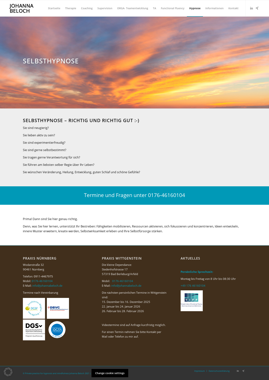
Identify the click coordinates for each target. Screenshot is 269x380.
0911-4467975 (43, 276)
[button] (8, 372)
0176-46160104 (166, 194)
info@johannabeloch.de (47, 285)
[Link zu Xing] (257, 8)
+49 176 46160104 (193, 285)
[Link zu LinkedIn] (251, 8)
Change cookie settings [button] (110, 373)
